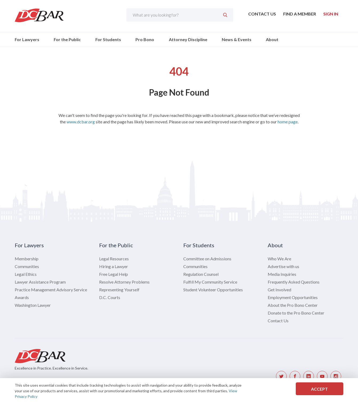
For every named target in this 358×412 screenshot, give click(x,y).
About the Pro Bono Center (293, 305)
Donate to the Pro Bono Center (296, 312)
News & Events (236, 39)
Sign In (330, 13)
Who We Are (279, 258)
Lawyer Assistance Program (40, 281)
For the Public (67, 39)
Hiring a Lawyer (113, 266)
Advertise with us (283, 266)
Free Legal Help (113, 274)
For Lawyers (27, 39)
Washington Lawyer (33, 305)
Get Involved (279, 289)
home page (288, 121)
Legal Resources (114, 258)
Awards (22, 297)
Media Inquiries (282, 274)
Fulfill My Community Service (210, 281)
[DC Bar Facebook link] (295, 376)
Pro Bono (144, 39)
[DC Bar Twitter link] (281, 376)
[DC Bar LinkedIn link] (308, 376)
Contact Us (262, 13)
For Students (108, 39)
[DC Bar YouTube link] (322, 376)
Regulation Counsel (201, 274)
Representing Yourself (119, 289)
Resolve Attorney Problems (124, 281)
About (272, 39)
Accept (319, 388)
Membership (26, 258)
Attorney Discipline (188, 39)
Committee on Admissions (207, 258)
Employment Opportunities (293, 297)
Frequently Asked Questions (294, 281)
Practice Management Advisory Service (51, 289)
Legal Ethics (26, 274)
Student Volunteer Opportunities (213, 289)
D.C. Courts (109, 297)
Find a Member (299, 13)
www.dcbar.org (81, 121)
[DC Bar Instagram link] (335, 376)
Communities (27, 266)
